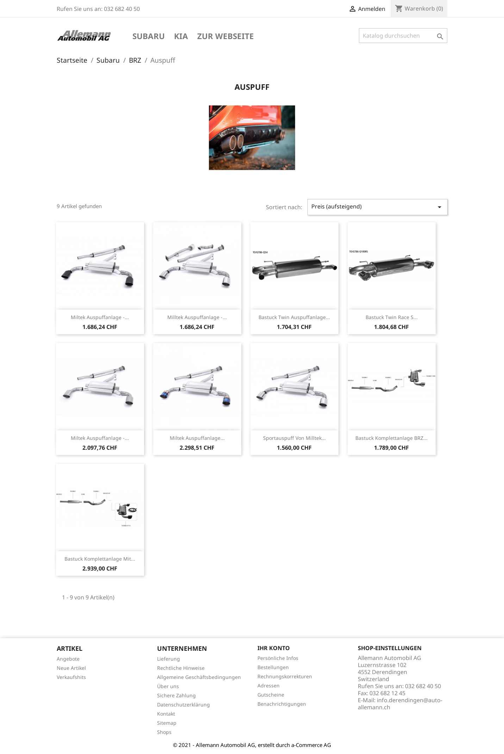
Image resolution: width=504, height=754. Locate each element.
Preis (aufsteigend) (377, 206)
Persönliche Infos (277, 658)
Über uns (168, 686)
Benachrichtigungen (281, 703)
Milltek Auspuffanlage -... (197, 317)
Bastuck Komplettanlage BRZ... (391, 438)
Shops (164, 732)
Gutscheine (270, 694)
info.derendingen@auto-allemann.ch (400, 703)
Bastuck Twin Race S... (392, 317)
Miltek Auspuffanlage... (197, 438)
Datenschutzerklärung (183, 704)
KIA (181, 37)
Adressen (268, 685)
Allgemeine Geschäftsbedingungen (199, 677)
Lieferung (168, 658)
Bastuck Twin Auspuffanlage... (294, 317)
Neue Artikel (71, 668)
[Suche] (403, 35)
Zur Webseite (225, 37)
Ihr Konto (273, 648)
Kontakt (166, 713)
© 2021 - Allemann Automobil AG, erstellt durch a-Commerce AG (252, 744)
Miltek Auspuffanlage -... (100, 317)
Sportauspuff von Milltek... (294, 438)
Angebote (68, 658)
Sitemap (166, 722)
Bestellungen (273, 667)
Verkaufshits (71, 677)
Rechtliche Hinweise (181, 668)
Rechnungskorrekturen (284, 676)
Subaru (148, 37)
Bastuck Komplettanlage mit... (99, 558)
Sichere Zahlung (176, 695)
